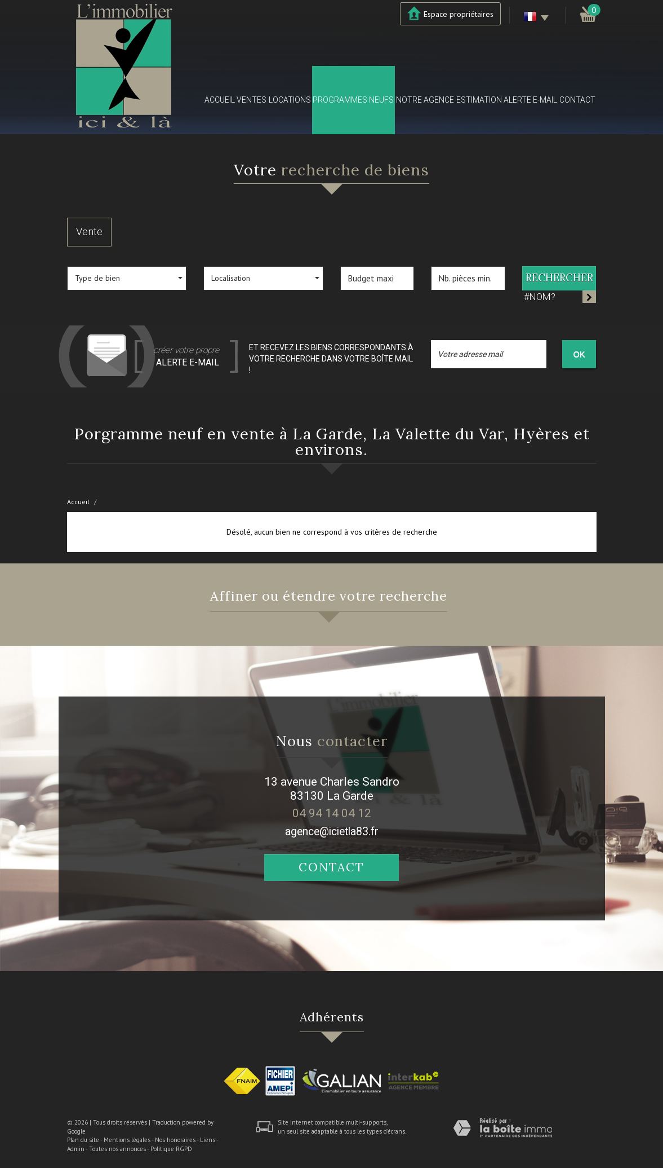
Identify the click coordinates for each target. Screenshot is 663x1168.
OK (579, 354)
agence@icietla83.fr (332, 831)
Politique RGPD (171, 1149)
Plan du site (83, 1140)
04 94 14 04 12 (331, 813)
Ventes (251, 99)
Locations (290, 99)
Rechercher (559, 277)
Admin (75, 1149)
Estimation (479, 99)
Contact (577, 99)
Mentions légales (127, 1140)
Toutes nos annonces (117, 1149)
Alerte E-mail (530, 99)
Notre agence (425, 99)
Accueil (219, 99)
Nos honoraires (175, 1140)
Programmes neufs (353, 99)
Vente (89, 231)
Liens (207, 1140)
